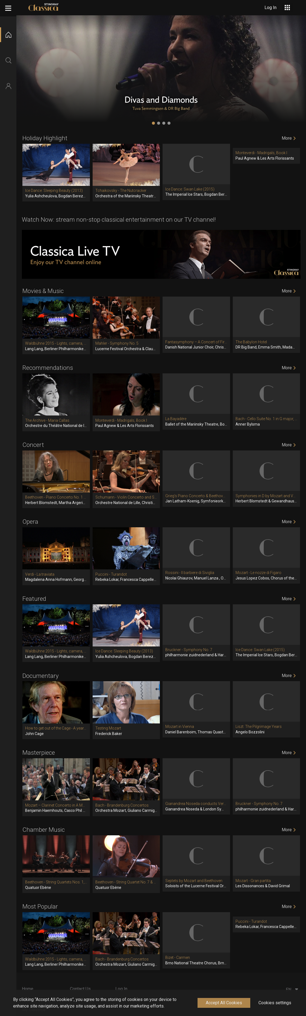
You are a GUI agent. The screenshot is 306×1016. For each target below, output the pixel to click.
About (75, 999)
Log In (121, 988)
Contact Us (80, 988)
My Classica (33, 1009)
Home (27, 988)
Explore (29, 999)
